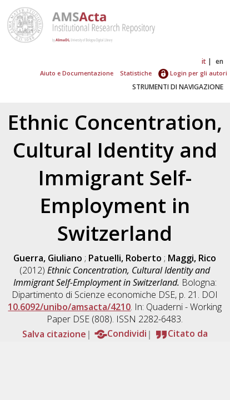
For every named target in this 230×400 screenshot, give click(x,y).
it (204, 61)
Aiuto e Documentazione (76, 73)
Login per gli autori (192, 73)
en (219, 61)
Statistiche (136, 73)
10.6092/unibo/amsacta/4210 (69, 307)
